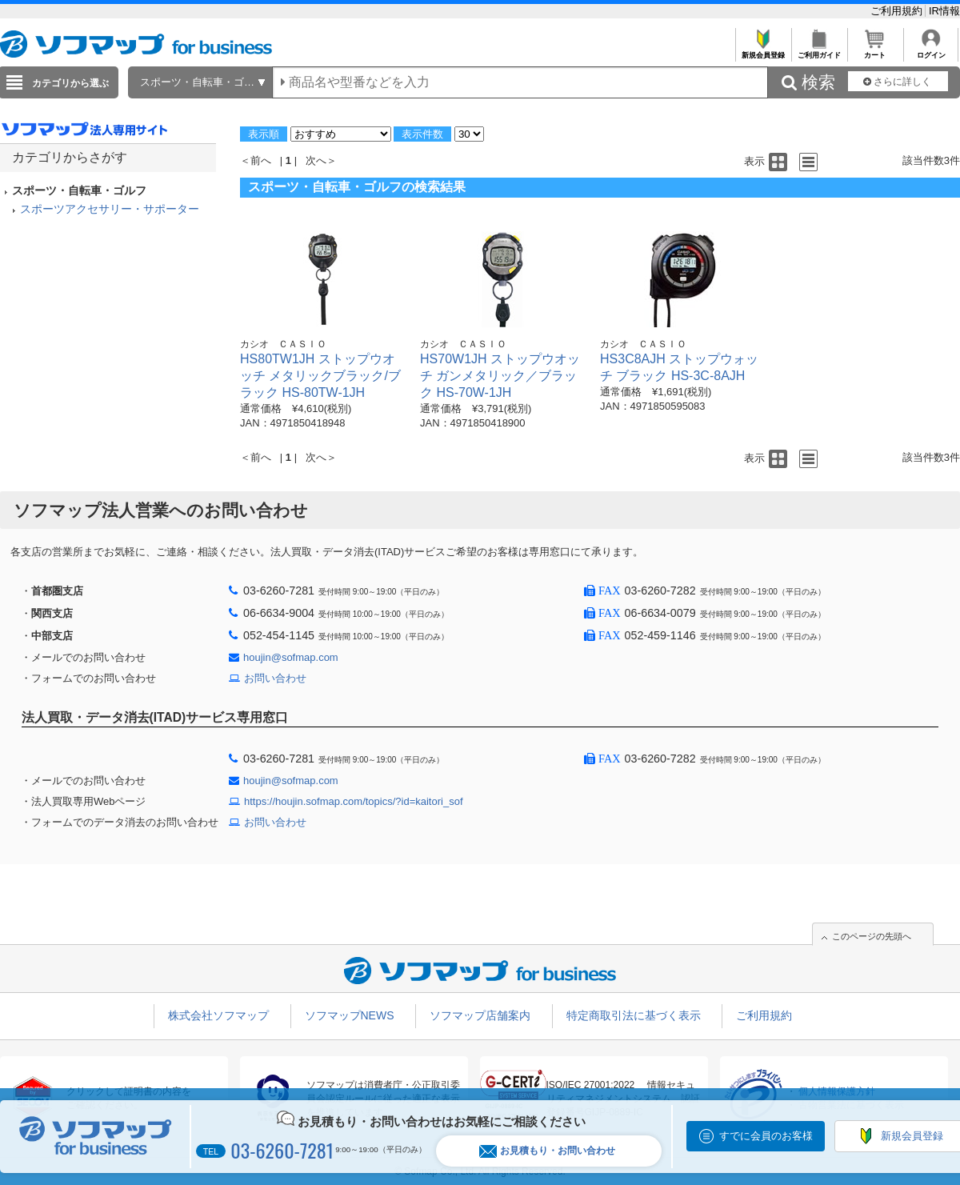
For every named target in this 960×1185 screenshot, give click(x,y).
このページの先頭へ (871, 936)
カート (875, 50)
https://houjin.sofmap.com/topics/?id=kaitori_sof (353, 801)
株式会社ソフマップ (218, 1015)
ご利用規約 (898, 11)
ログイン (931, 50)
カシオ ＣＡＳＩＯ (283, 344)
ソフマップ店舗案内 (480, 1015)
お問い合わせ (275, 678)
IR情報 (944, 11)
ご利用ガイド (819, 50)
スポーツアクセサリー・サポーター (109, 208)
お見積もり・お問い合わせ (547, 1151)
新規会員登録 (763, 50)
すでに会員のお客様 (766, 1136)
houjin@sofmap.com (290, 657)
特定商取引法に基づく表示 (633, 1015)
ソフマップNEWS (349, 1015)
